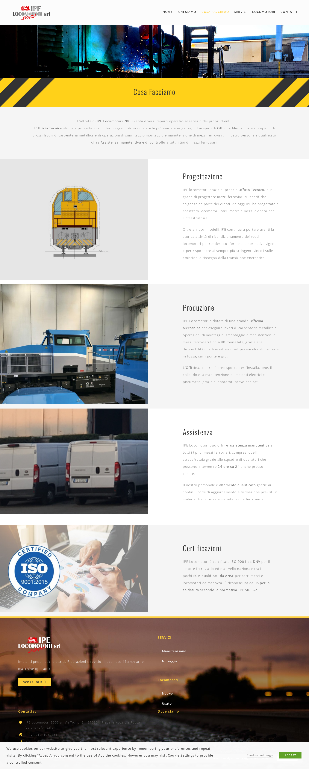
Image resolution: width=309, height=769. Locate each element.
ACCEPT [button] (290, 755)
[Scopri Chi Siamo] (34, 682)
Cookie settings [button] (260, 755)
